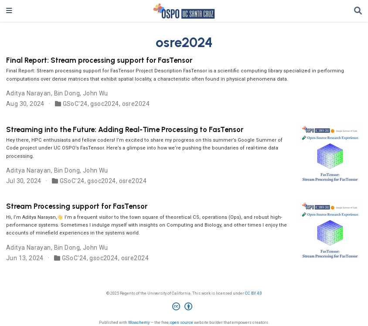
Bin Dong (67, 93)
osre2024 (136, 103)
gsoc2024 (104, 103)
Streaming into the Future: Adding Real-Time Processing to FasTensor (124, 129)
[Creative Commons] (184, 307)
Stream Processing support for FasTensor (76, 206)
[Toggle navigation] (9, 11)
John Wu (95, 93)
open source (181, 322)
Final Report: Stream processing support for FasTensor (99, 60)
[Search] (358, 11)
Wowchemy (139, 322)
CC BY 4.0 (253, 293)
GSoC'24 (75, 103)
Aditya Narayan (28, 93)
